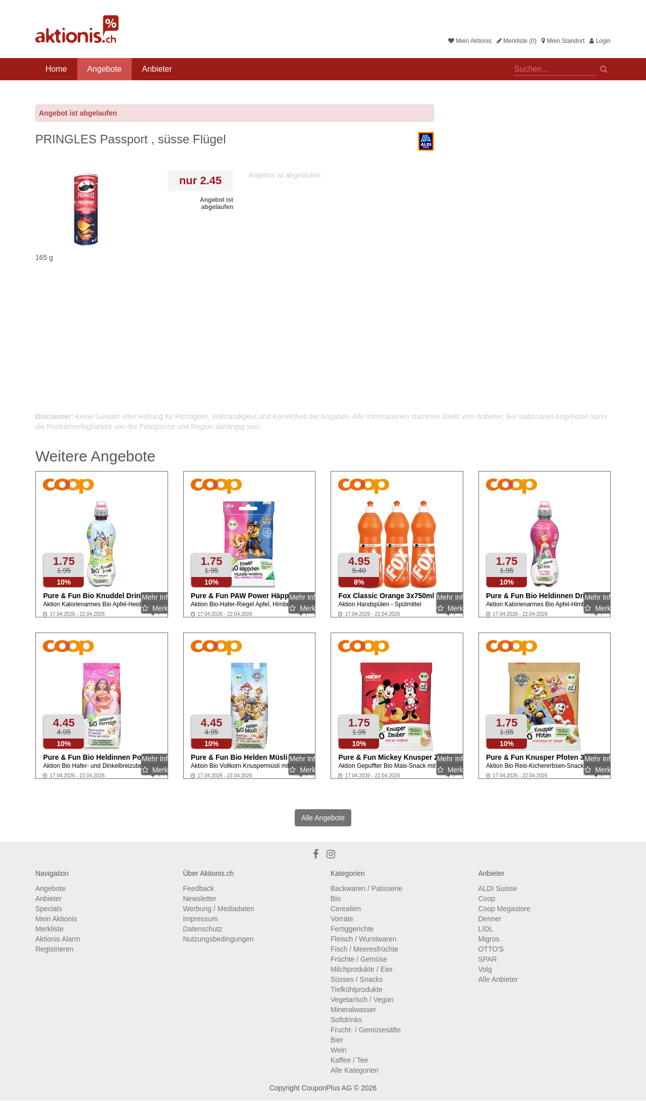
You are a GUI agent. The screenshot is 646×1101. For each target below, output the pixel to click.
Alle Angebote (323, 818)
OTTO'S (491, 949)
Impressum (200, 919)
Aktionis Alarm (57, 939)
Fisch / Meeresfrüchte (365, 949)
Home (56, 69)
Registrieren (54, 949)
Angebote (104, 69)
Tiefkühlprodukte (357, 989)
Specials (48, 909)
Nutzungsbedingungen (218, 939)
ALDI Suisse (497, 888)
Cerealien (346, 909)
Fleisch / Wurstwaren (363, 939)
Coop (486, 899)
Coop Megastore (504, 909)
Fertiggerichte (352, 929)
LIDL (486, 929)
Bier (337, 1040)
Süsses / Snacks (357, 979)
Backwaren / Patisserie (366, 888)
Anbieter (157, 69)
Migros (489, 939)
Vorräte (342, 919)
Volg (485, 969)
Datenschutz (203, 929)
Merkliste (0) (516, 40)
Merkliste (49, 929)
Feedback (198, 888)
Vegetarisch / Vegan (362, 999)
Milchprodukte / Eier (362, 969)
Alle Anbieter (498, 979)
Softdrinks (346, 1020)
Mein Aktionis (470, 40)
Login (600, 40)
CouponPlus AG (326, 1088)
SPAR (487, 959)
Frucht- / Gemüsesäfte (366, 1030)
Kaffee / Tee (349, 1060)
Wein (339, 1050)
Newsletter (200, 899)
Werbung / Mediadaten (218, 909)
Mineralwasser (353, 1010)
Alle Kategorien (355, 1070)
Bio (336, 899)
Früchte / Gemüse (359, 959)
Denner (490, 919)
